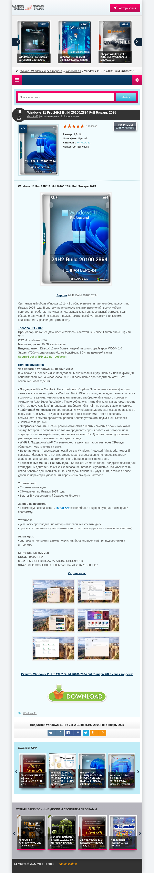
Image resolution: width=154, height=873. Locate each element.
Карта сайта (68, 863)
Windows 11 (83, 142)
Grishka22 (33, 116)
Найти (126, 97)
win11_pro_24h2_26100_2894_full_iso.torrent (77, 696)
